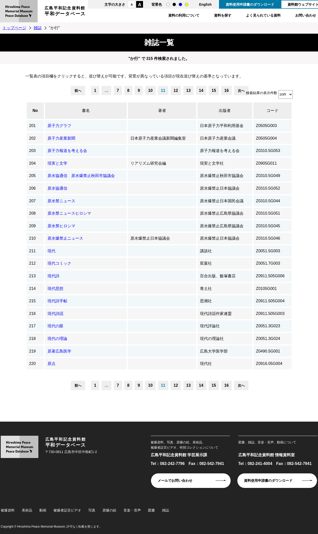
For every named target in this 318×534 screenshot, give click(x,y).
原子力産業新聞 (61, 138)
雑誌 (38, 28)
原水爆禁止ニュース (65, 238)
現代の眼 (55, 326)
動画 (42, 510)
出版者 (225, 110)
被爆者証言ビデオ (67, 510)
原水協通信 (57, 188)
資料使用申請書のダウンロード (250, 4)
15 (214, 90)
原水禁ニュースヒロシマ (69, 213)
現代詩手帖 (57, 301)
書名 (86, 110)
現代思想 (55, 288)
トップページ (14, 28)
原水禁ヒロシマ (61, 226)
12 (175, 90)
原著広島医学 (59, 351)
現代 (51, 251)
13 (188, 90)
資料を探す (222, 15)
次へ (241, 91)
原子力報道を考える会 (67, 151)
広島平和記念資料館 (65, 12)
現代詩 (53, 276)
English (205, 4)
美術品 (27, 510)
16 (226, 90)
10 (150, 90)
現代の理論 (57, 338)
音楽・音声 (132, 510)
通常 (168, 4)
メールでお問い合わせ (175, 481)
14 (201, 90)
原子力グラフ (59, 126)
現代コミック (59, 263)
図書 (151, 510)
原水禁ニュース (61, 201)
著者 (162, 110)
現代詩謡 (55, 313)
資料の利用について (183, 15)
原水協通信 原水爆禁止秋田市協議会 (81, 176)
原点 (51, 363)
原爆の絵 (109, 510)
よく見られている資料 (263, 15)
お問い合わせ (305, 15)
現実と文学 (57, 163)
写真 (91, 510)
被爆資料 (8, 510)
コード (272, 110)
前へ (77, 91)
